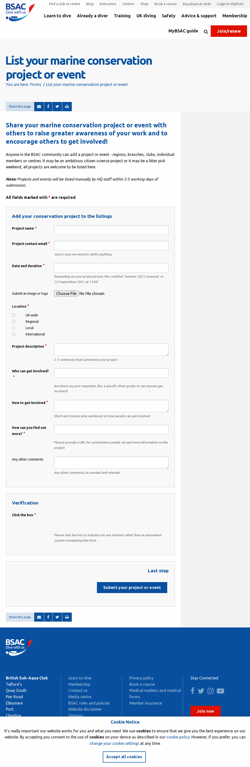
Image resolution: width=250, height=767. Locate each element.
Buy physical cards (197, 4)
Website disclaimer (85, 709)
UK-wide (32, 315)
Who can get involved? (30, 371)
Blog (90, 4)
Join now (205, 711)
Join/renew (229, 31)
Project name (23, 228)
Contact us (78, 690)
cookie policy (178, 737)
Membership (234, 15)
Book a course (165, 4)
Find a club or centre (64, 4)
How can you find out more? (29, 431)
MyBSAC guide (183, 31)
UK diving (146, 15)
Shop (144, 4)
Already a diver (92, 15)
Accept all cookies (124, 757)
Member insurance (145, 703)
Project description (28, 346)
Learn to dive (57, 15)
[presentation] (91, 521)
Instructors (107, 4)
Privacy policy (141, 678)
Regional (32, 321)
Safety (169, 15)
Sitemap (75, 715)
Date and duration (27, 266)
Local (30, 328)
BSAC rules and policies (89, 703)
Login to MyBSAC (230, 4)
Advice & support (199, 15)
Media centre (79, 697)
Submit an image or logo (30, 293)
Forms (35, 84)
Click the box (22, 515)
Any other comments (27, 459)
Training (122, 15)
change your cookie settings (114, 743)
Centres (128, 4)
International (35, 334)
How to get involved (28, 403)
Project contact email (29, 244)
